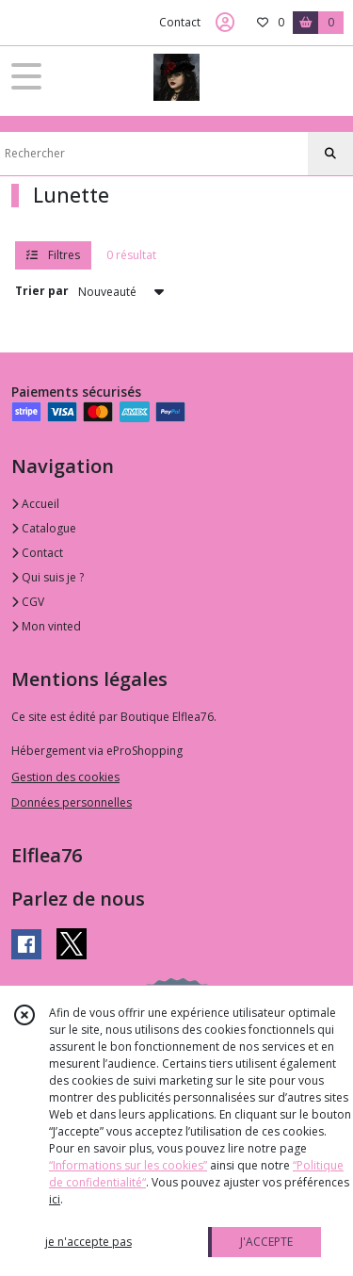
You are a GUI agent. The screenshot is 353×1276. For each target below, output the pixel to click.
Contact (180, 22)
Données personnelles (71, 802)
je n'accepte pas (88, 1242)
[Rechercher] (330, 153)
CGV (27, 602)
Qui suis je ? (47, 577)
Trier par (42, 291)
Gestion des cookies (65, 777)
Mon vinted (46, 626)
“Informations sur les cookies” (128, 1165)
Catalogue (43, 528)
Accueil (35, 504)
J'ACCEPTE (266, 1242)
